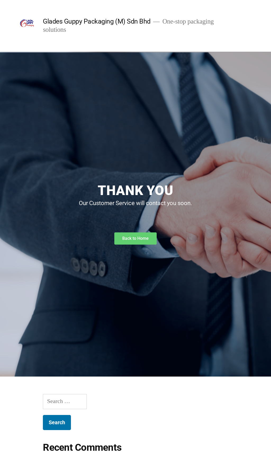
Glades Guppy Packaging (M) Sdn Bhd (96, 21)
